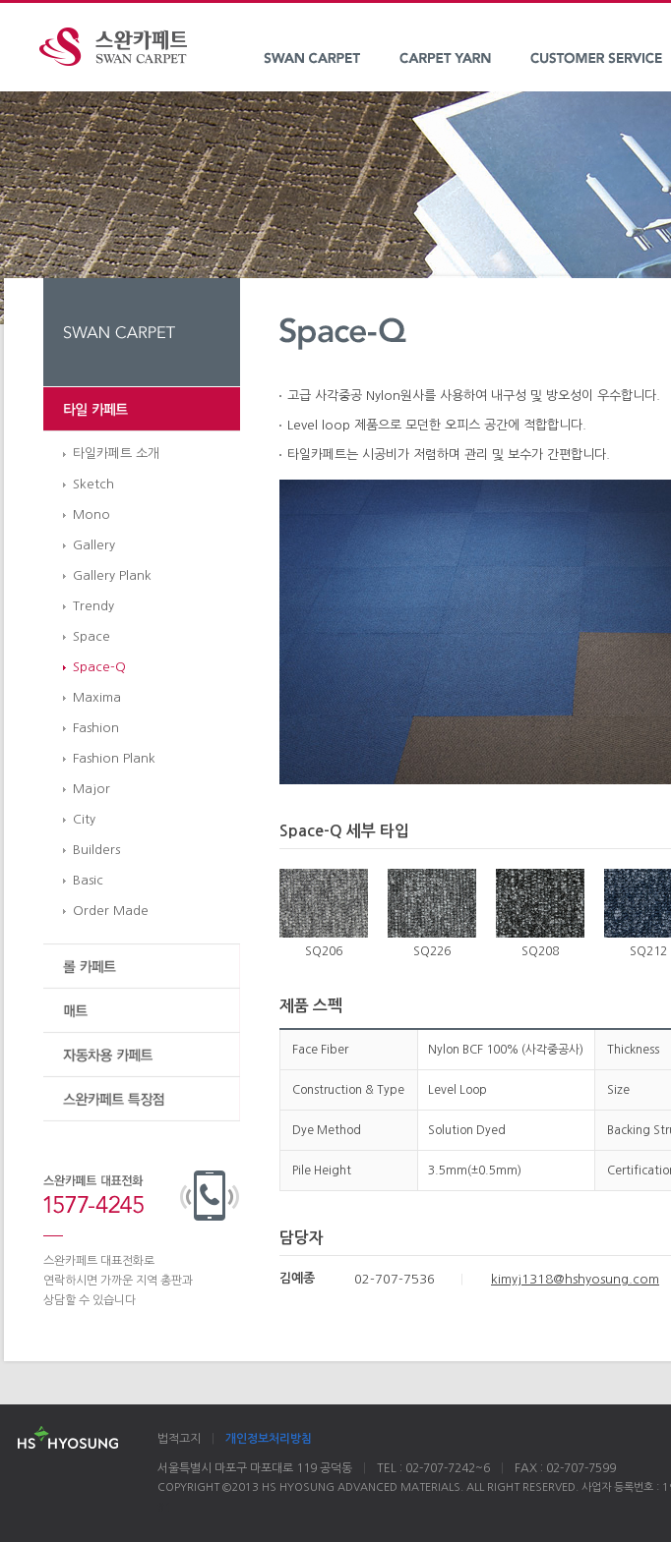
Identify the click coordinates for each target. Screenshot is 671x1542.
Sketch (93, 484)
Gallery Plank (112, 575)
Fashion (96, 727)
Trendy (93, 606)
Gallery (94, 545)
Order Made (111, 910)
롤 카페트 (141, 966)
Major (91, 788)
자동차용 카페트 (141, 1055)
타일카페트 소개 (116, 453)
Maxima (97, 697)
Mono (91, 514)
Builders (96, 849)
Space (91, 636)
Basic (88, 880)
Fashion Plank (114, 758)
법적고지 (179, 1439)
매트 (141, 1011)
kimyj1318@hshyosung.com (575, 1279)
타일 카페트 (141, 409)
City (84, 819)
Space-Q (99, 666)
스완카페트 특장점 (141, 1099)
